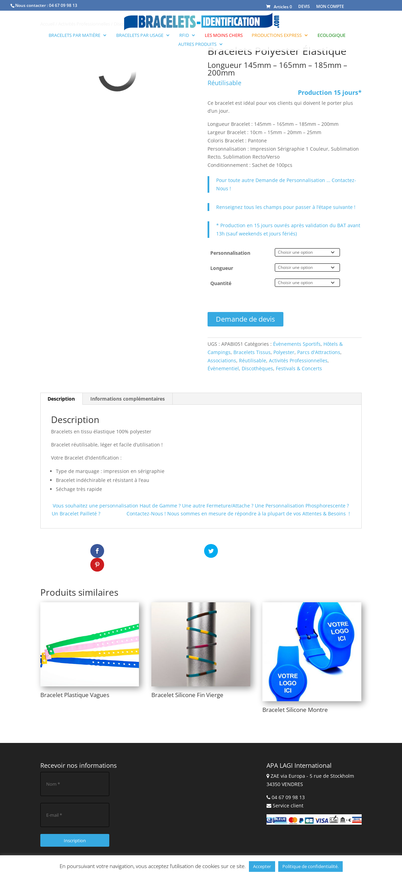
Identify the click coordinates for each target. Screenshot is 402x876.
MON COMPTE (330, 6)
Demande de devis (245, 319)
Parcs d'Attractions (318, 352)
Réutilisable (252, 360)
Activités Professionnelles (298, 360)
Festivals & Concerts (299, 368)
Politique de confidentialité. (310, 866)
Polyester (283, 352)
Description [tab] (61, 398)
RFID (184, 35)
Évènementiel (223, 368)
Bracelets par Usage (139, 35)
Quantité (220, 283)
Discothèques (257, 368)
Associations (222, 360)
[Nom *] (74, 770)
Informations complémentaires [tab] (127, 398)
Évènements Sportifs (297, 344)
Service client (288, 791)
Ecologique (331, 35)
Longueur (221, 268)
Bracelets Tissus (252, 352)
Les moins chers (224, 35)
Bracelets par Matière (74, 35)
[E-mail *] (74, 801)
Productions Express (277, 35)
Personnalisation (230, 253)
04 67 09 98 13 (63, 5)
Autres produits (197, 44)
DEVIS (304, 6)
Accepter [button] (262, 866)
